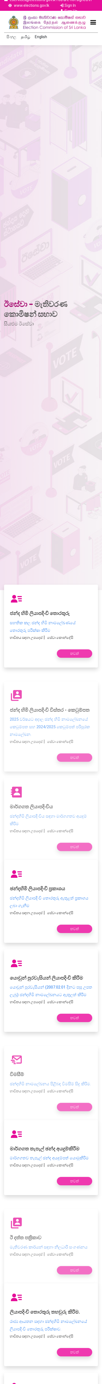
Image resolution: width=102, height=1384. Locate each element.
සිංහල (11, 37)
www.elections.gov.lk (31, 5)
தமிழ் (25, 37)
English (41, 37)
